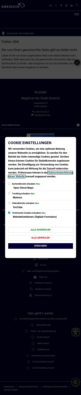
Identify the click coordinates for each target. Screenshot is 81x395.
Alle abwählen (40, 237)
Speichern (40, 245)
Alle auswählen (40, 229)
